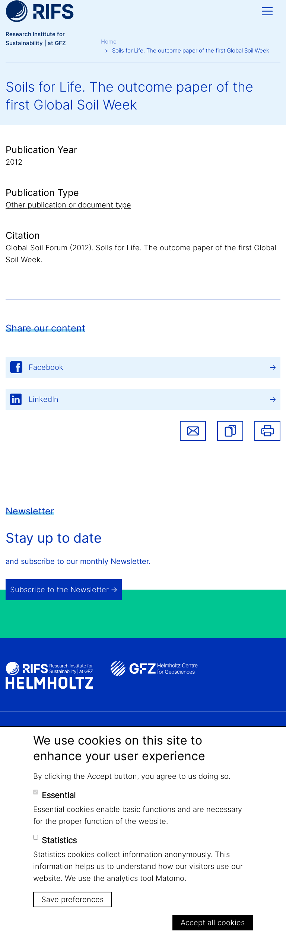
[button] (230, 431)
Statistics (59, 840)
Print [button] (267, 431)
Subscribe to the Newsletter (59, 589)
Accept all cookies (213, 922)
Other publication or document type (68, 204)
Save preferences (72, 899)
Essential (59, 795)
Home (109, 41)
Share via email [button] (193, 431)
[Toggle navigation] (267, 11)
